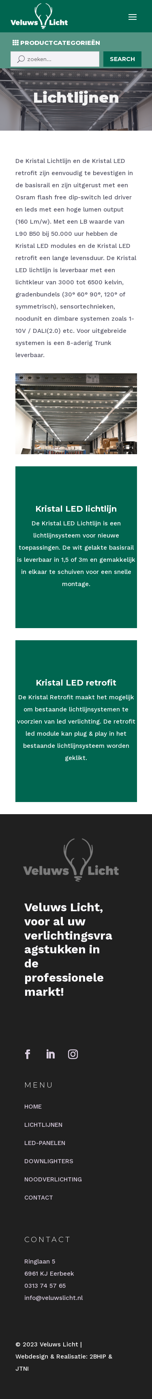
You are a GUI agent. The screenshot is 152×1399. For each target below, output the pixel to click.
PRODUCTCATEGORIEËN (60, 43)
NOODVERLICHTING (53, 1179)
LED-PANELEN (44, 1143)
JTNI (22, 1368)
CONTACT (38, 1197)
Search (122, 59)
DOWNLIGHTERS (48, 1161)
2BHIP (98, 1356)
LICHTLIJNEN (43, 1124)
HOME (33, 1106)
